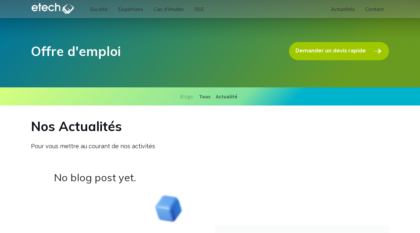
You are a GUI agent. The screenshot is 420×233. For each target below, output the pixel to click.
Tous (205, 96)
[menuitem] (99, 9)
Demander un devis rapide (339, 51)
